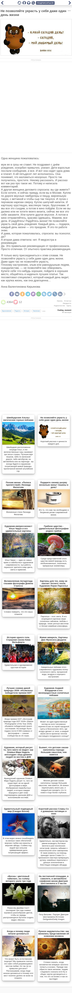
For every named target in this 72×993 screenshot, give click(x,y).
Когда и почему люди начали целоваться (18, 932)
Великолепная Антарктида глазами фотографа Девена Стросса (18, 583)
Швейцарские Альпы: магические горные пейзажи (18, 418)
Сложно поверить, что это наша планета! (18, 613)
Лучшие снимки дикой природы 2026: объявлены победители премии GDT (18, 690)
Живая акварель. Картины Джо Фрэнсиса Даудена (54, 638)
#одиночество (59, 306)
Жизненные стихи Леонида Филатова (18, 513)
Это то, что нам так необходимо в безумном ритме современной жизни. (54, 512)
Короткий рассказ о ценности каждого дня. (54, 442)
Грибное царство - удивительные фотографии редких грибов (54, 528)
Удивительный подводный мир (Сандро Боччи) (18, 810)
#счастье (67, 301)
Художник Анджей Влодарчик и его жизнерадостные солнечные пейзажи (53, 691)
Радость (17, 311)
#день (68, 306)
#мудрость (67, 303)
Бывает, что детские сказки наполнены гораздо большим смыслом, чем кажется (53, 751)
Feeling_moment (64, 310)
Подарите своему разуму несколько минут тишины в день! (53, 484)
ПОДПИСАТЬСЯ (45, 3)
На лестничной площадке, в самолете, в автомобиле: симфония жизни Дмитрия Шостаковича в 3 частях (53, 880)
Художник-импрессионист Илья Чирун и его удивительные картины (18, 528)
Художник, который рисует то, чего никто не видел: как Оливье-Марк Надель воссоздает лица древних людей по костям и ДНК (18, 752)
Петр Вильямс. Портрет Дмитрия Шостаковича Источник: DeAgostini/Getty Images (54, 916)
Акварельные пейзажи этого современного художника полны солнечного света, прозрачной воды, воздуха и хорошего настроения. (53, 672)
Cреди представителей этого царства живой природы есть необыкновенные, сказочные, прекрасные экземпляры (53, 562)
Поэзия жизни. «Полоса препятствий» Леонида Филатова (18, 484)
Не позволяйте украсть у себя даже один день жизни (54, 418)
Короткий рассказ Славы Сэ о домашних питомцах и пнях (54, 811)
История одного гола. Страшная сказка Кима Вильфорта (18, 639)
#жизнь (60, 301)
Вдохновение (6, 311)
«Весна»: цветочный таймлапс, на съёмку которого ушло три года (18, 878)
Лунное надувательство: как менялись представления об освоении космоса (53, 933)
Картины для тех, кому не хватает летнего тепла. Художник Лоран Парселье (53, 583)
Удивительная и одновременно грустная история (18, 666)
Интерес (26, 311)
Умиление (36, 311)
